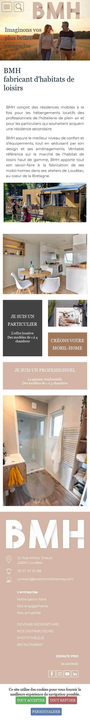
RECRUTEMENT (30, 645)
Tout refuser (63, 700)
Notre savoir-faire (31, 599)
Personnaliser (46, 711)
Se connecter (69, 663)
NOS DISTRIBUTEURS (35, 631)
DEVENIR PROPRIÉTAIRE (38, 624)
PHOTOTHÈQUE (30, 638)
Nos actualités (29, 613)
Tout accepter (31, 700)
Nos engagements (32, 606)
